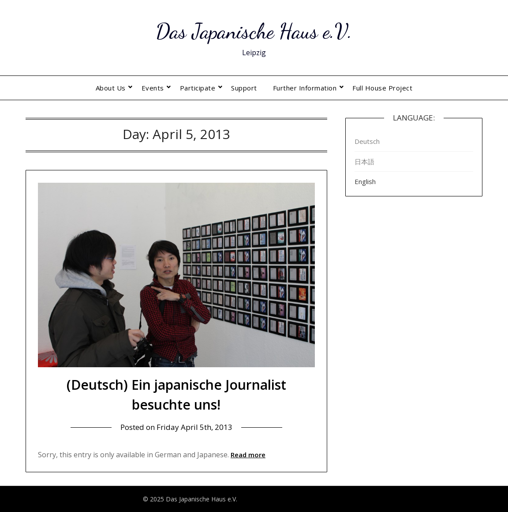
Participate (198, 87)
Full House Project (382, 87)
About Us (111, 87)
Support (244, 87)
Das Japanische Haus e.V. (254, 31)
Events (153, 87)
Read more (248, 454)
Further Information (305, 87)
